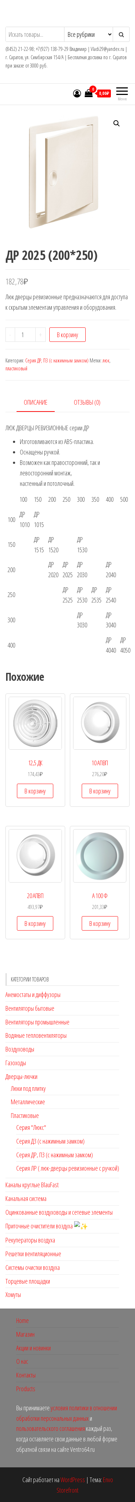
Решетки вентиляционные (33, 1253)
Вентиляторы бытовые (29, 1008)
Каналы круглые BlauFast (32, 1184)
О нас (22, 1361)
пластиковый (16, 368)
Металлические (28, 1101)
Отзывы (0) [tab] (87, 402)
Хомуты (13, 1294)
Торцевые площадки (27, 1280)
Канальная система (25, 1198)
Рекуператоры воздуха (30, 1239)
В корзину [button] (35, 791)
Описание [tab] (36, 402)
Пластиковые (25, 1115)
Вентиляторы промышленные (37, 1022)
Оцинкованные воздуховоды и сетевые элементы (59, 1212)
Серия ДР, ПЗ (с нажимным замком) (57, 360)
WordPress (72, 1479)
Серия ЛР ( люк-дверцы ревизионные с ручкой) (67, 1168)
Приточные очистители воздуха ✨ (43, 1226)
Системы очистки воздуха (32, 1266)
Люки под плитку (28, 1088)
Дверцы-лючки (21, 1076)
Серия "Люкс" (31, 1127)
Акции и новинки (33, 1347)
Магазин (25, 1333)
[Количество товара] (25, 334)
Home (22, 1319)
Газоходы (15, 1062)
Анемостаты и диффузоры (32, 994)
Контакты (26, 1374)
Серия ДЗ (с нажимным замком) (50, 1141)
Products (25, 1388)
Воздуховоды (19, 1049)
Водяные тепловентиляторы (36, 1035)
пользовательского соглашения (51, 1428)
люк (106, 360)
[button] (116, 123)
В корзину (67, 334)
